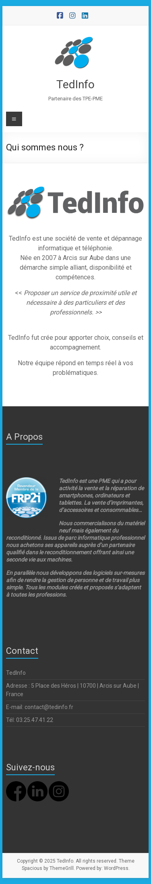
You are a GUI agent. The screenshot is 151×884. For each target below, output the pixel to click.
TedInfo (75, 84)
